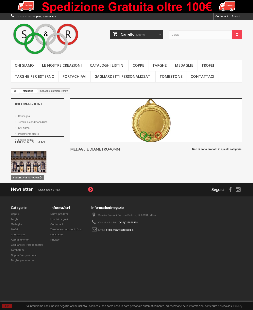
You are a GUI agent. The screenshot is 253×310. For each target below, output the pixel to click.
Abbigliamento (20, 264)
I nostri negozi (25, 138)
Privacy (54, 264)
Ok (7, 306)
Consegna (23, 114)
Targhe (159, 65)
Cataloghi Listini (107, 65)
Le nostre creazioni (62, 65)
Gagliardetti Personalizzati (122, 76)
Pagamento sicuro (28, 132)
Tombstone (171, 76)
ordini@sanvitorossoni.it (119, 254)
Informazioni (28, 103)
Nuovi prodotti (59, 238)
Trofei (207, 65)
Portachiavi (74, 76)
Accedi (236, 16)
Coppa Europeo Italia (24, 279)
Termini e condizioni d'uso (32, 120)
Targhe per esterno (34, 76)
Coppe (138, 65)
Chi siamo (24, 65)
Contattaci (221, 16)
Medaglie (184, 65)
